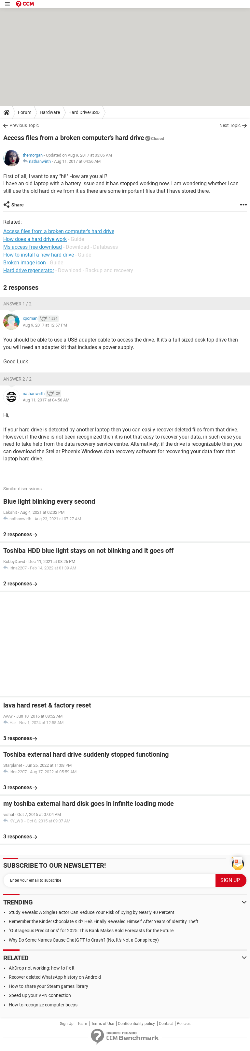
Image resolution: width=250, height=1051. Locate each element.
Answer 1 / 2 (17, 303)
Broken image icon (24, 262)
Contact (166, 1023)
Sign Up (67, 1023)
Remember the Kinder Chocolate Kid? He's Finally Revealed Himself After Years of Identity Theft (104, 921)
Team (82, 1023)
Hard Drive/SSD (84, 112)
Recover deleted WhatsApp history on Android (55, 977)
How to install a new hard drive (38, 255)
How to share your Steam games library (48, 986)
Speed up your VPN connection (40, 995)
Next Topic (230, 125)
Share (17, 204)
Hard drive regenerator (28, 270)
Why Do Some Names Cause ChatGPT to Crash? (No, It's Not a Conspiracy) (84, 940)
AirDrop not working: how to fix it (42, 968)
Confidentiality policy (136, 1023)
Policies (183, 1023)
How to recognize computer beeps (43, 1004)
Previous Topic (24, 125)
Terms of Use (102, 1023)
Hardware (50, 112)
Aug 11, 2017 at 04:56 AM (77, 161)
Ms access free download (32, 247)
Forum (24, 112)
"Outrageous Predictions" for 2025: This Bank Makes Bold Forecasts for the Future (91, 930)
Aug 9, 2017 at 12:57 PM (45, 325)
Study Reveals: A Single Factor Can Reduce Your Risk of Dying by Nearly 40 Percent (91, 912)
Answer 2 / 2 (17, 379)
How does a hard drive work (35, 239)
